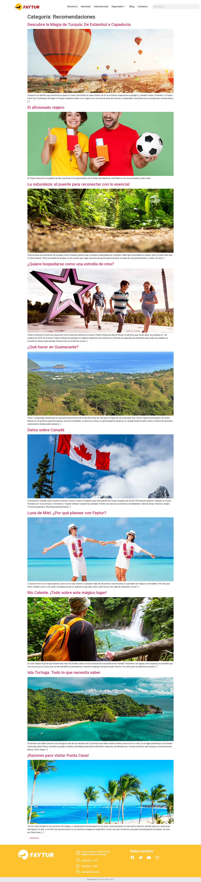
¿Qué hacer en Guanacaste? (52, 346)
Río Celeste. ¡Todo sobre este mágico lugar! (67, 592)
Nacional (84, 6)
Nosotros (70, 6)
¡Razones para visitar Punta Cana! (58, 755)
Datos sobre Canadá (45, 429)
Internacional (100, 6)
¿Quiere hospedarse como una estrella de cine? (70, 264)
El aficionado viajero (45, 107)
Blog (131, 6)
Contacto (143, 6)
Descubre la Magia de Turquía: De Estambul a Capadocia (79, 24)
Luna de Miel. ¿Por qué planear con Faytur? (66, 512)
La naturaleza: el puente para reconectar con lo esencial (78, 184)
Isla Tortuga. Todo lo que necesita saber (63, 672)
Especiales (118, 6)
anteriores (33, 838)
